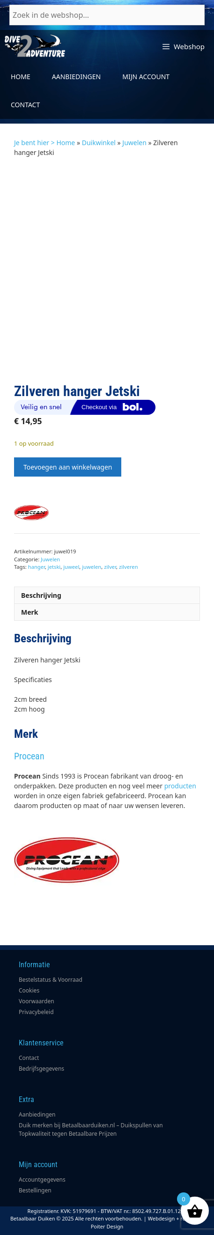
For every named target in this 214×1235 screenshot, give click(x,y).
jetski (54, 566)
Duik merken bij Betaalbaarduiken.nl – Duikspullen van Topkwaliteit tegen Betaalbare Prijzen (91, 1129)
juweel (71, 566)
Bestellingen (35, 1190)
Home (20, 76)
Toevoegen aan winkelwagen (67, 467)
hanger (36, 566)
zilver (110, 566)
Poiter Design (107, 1226)
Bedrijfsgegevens (41, 1069)
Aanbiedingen (76, 76)
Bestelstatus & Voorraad (50, 980)
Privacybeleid (36, 1012)
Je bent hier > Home (44, 142)
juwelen (91, 566)
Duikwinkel (99, 142)
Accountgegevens (42, 1180)
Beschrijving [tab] (41, 595)
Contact (25, 104)
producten (180, 785)
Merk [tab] (29, 612)
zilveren (128, 566)
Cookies (29, 990)
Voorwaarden (36, 1001)
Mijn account (146, 76)
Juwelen (134, 142)
